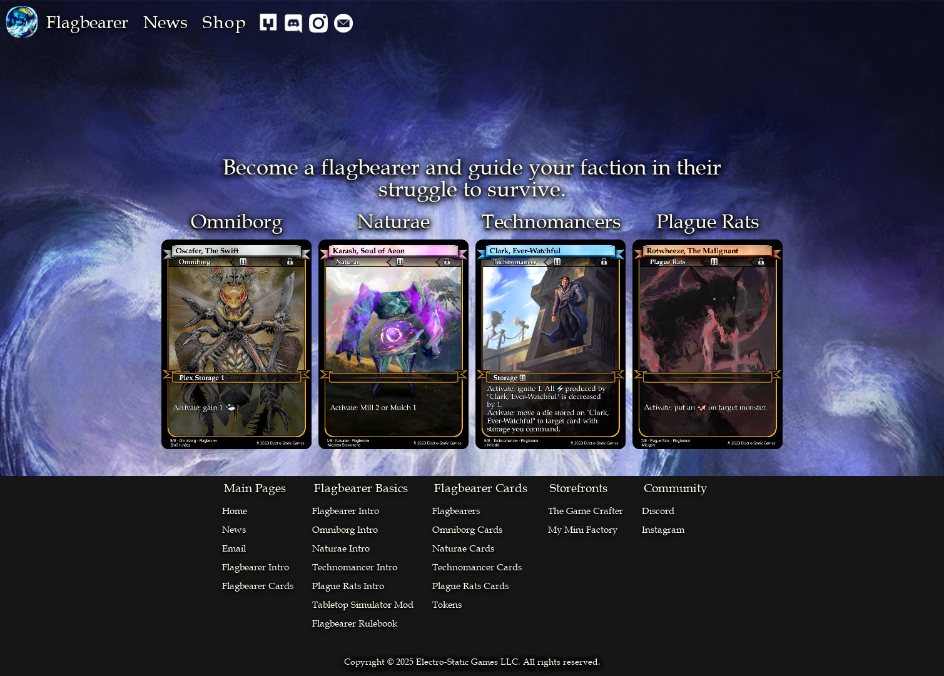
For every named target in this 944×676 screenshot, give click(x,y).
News (165, 22)
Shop (225, 22)
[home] (22, 22)
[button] (87, 22)
